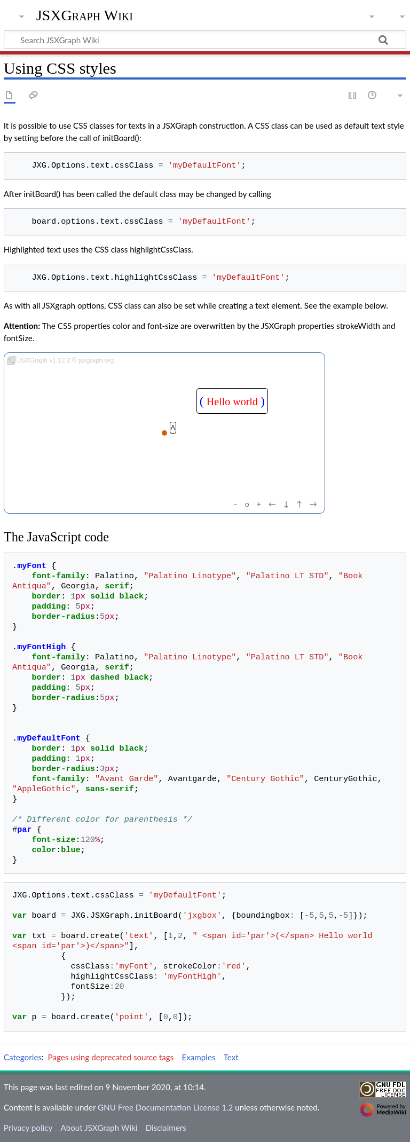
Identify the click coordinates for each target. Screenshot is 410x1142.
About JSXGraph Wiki (98, 1127)
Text (231, 1057)
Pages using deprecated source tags (111, 1057)
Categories (23, 1057)
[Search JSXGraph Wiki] (205, 39)
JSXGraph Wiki (84, 15)
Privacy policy (28, 1127)
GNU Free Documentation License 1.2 (165, 1107)
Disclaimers (166, 1127)
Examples (198, 1057)
